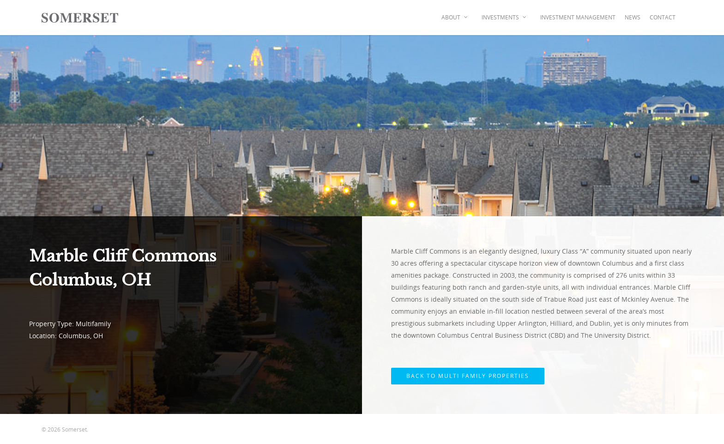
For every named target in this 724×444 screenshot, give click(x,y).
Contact (663, 17)
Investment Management (577, 17)
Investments (504, 17)
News (632, 17)
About (455, 17)
